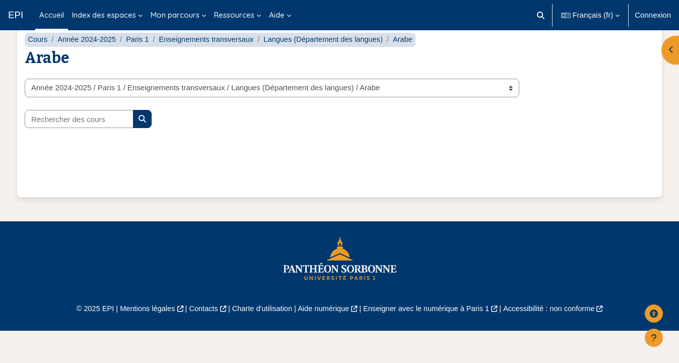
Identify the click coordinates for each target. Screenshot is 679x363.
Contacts (199, 329)
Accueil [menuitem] (51, 15)
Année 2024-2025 (88, 59)
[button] (540, 15)
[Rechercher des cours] (79, 139)
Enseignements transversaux (210, 59)
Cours (38, 59)
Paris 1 (140, 59)
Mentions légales (141, 329)
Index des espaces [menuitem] (104, 15)
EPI (15, 15)
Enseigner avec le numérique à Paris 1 (429, 329)
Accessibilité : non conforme (556, 329)
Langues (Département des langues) (331, 59)
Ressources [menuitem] (234, 15)
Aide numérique (322, 329)
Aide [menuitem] (277, 15)
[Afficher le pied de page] (654, 338)
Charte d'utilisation (260, 329)
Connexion (653, 15)
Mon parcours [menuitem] (175, 15)
